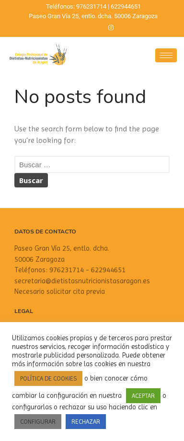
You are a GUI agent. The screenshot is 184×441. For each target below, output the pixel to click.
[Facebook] (78, 28)
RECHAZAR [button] (85, 421)
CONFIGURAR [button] (38, 421)
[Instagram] (111, 28)
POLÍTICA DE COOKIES (48, 378)
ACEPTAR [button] (143, 395)
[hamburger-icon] (166, 55)
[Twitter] (94, 28)
